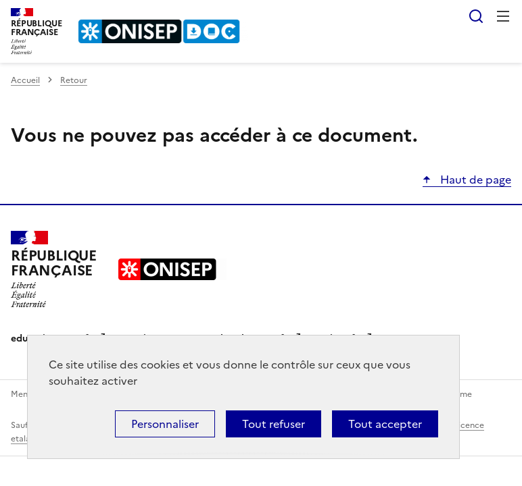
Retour (73, 80)
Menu (503, 16)
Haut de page (474, 179)
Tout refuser (273, 424)
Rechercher (476, 16)
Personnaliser (165, 424)
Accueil (25, 80)
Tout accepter (385, 424)
